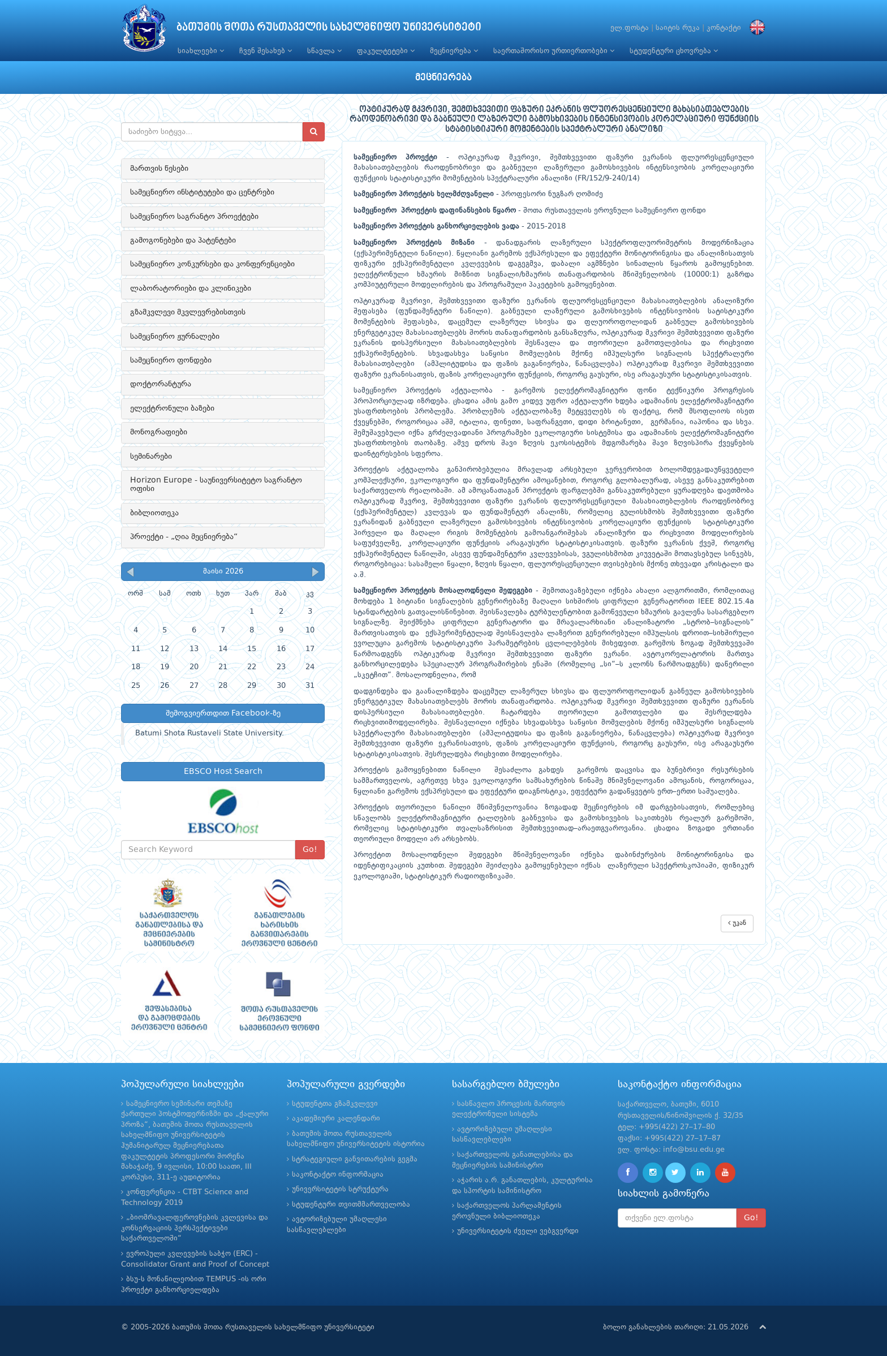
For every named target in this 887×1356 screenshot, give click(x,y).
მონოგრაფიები (158, 432)
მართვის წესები (159, 169)
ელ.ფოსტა (629, 28)
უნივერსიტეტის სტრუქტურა (340, 1189)
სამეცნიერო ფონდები (171, 360)
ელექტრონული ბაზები (172, 408)
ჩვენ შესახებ (265, 51)
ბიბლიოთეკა (154, 513)
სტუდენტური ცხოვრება (674, 51)
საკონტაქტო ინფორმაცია (338, 1174)
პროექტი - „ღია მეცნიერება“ (184, 537)
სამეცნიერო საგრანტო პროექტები (194, 217)
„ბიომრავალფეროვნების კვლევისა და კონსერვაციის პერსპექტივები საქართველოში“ (194, 1228)
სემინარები (151, 456)
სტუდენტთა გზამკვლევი (335, 1104)
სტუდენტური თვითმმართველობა (351, 1204)
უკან (737, 923)
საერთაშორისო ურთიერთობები (553, 51)
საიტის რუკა (678, 28)
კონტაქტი (724, 28)
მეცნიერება (454, 51)
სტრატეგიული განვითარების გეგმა (354, 1159)
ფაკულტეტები (386, 51)
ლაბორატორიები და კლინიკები (190, 288)
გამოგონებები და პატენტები (183, 240)
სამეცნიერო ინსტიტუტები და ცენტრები (202, 192)
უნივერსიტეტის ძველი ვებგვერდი (518, 1231)
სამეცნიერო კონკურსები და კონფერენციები (212, 264)
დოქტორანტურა (160, 384)
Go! (310, 850)
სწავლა (324, 51)
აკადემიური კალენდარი (336, 1118)
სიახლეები (201, 51)
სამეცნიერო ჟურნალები (174, 337)
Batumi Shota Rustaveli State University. (209, 733)
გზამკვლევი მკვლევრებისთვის (188, 312)
